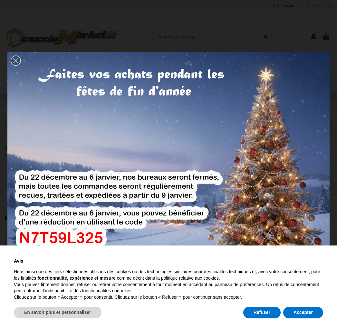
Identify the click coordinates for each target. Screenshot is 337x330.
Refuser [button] (262, 312)
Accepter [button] (303, 312)
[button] (16, 60)
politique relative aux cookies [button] (190, 278)
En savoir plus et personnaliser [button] (57, 312)
